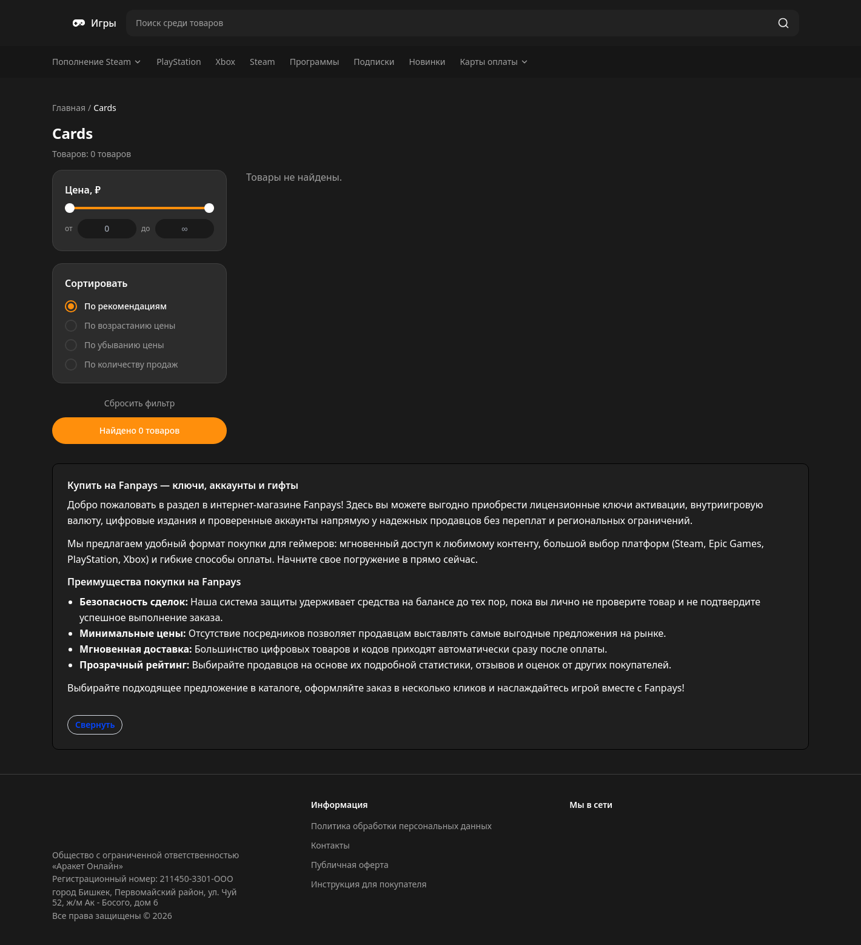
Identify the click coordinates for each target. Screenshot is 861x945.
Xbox (225, 61)
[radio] (139, 306)
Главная (68, 107)
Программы (315, 61)
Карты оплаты (494, 61)
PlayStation (178, 61)
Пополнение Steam (97, 61)
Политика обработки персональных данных (401, 826)
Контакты (330, 845)
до (145, 229)
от (69, 229)
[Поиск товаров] (449, 23)
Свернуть (95, 724)
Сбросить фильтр (139, 403)
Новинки (427, 61)
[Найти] (783, 23)
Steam (262, 61)
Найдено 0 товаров (139, 430)
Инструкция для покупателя (369, 884)
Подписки (373, 61)
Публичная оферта (350, 864)
